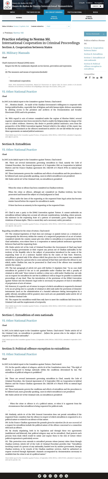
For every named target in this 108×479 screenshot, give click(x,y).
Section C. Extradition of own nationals (94, 59)
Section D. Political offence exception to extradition (92, 66)
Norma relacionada (95, 34)
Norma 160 (18, 32)
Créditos (89, 2)
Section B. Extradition (93, 54)
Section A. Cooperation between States (93, 49)
